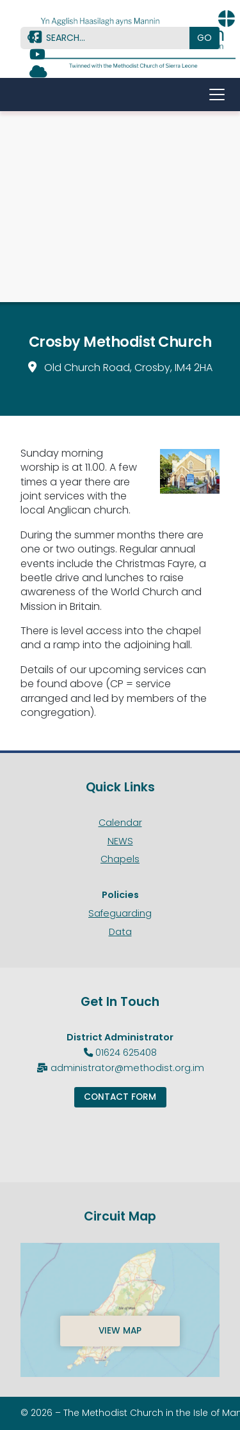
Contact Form (120, 1097)
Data (120, 931)
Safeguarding (120, 913)
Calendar (120, 822)
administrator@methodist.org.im (127, 1067)
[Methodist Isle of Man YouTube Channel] (37, 56)
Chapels (120, 859)
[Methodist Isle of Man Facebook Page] (35, 38)
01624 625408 (126, 1052)
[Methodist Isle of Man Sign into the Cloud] (38, 73)
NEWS (120, 841)
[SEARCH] (110, 38)
